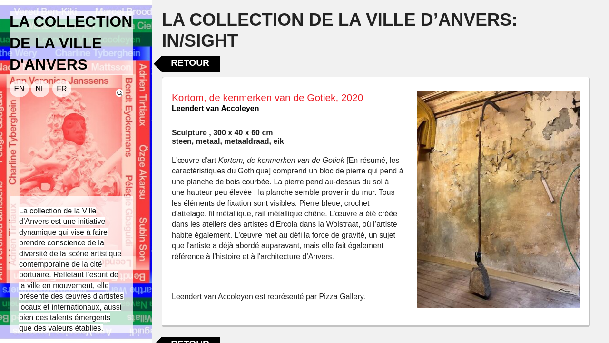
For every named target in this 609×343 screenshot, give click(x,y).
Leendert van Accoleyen (215, 108)
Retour (190, 63)
